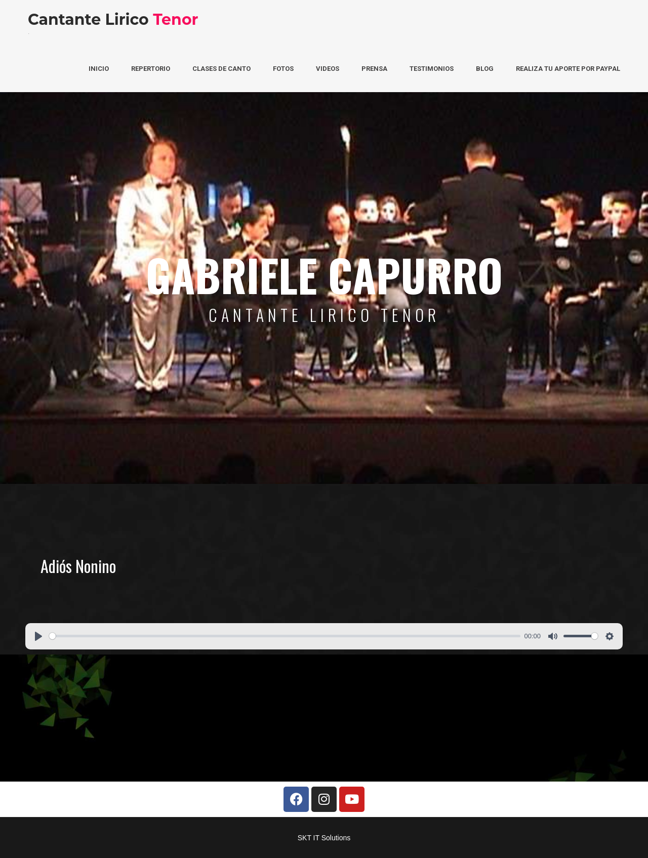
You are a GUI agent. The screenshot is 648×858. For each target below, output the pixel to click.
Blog (485, 68)
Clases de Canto (221, 68)
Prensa (374, 68)
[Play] (38, 636)
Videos (327, 68)
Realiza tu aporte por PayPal (568, 68)
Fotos (283, 68)
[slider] (284, 636)
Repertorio (150, 68)
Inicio (99, 68)
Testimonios (432, 68)
